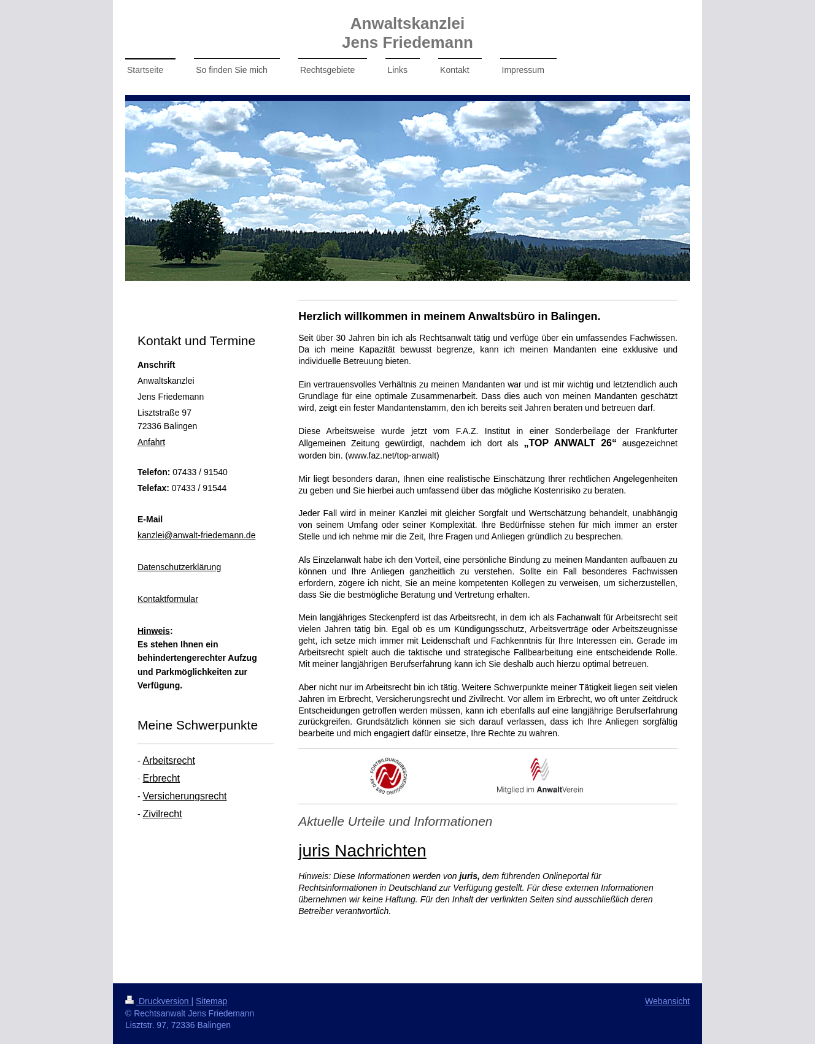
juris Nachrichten (362, 850)
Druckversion (158, 1001)
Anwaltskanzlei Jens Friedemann (407, 32)
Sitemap (211, 1001)
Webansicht (667, 1001)
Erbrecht (161, 778)
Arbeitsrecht (169, 760)
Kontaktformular (167, 599)
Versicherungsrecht (185, 796)
